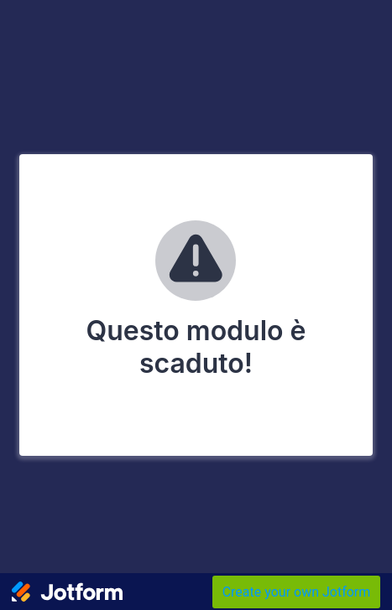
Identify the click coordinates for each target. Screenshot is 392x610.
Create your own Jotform (296, 592)
